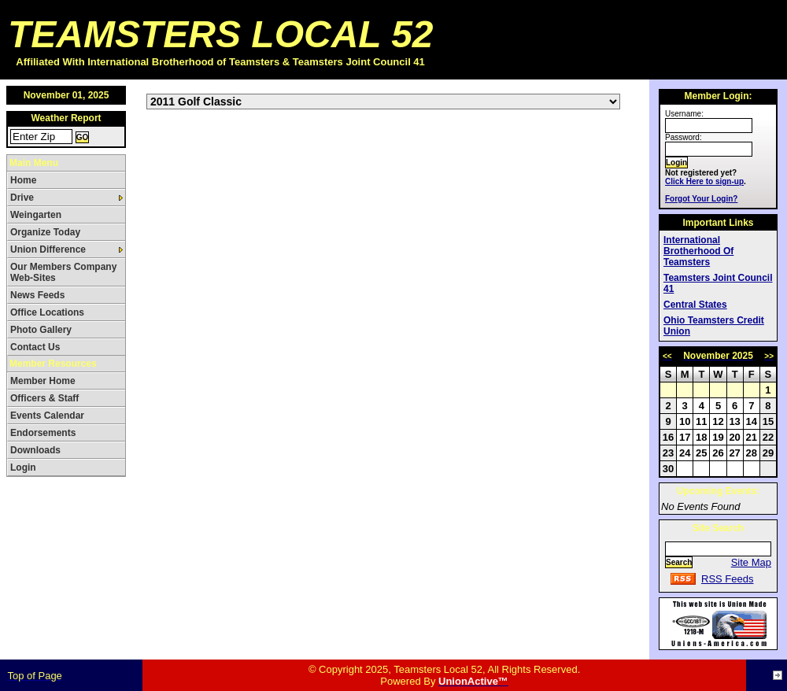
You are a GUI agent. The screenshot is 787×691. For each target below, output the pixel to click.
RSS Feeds (727, 579)
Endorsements (43, 432)
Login (23, 467)
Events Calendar (47, 415)
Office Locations (47, 312)
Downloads (35, 450)
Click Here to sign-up (704, 181)
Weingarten (35, 214)
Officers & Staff (44, 398)
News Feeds (37, 295)
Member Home (43, 380)
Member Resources (53, 363)
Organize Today (45, 232)
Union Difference (48, 249)
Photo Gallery (41, 329)
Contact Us (35, 347)
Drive (22, 197)
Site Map (751, 562)
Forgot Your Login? (701, 198)
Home (23, 180)
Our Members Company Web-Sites (63, 272)
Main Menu (33, 162)
